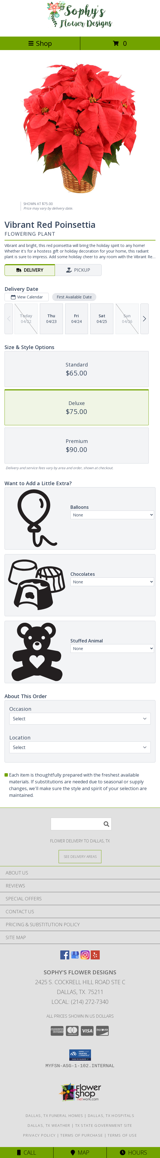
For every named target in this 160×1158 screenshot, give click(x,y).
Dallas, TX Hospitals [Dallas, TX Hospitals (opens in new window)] (111, 1115)
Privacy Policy (39, 1135)
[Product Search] (81, 824)
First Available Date (74, 297)
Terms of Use (122, 1135)
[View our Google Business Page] (74, 957)
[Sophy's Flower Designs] (80, 28)
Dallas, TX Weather (49, 1125)
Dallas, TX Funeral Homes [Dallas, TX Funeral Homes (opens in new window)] (54, 1115)
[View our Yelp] (95, 957)
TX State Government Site (103, 1125)
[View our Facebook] (64, 957)
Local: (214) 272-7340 (80, 1002)
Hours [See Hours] (133, 1152)
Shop (40, 43)
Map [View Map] (80, 1152)
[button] (80, 1055)
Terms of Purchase (81, 1135)
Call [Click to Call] (26, 1152)
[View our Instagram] (85, 957)
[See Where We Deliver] (80, 856)
